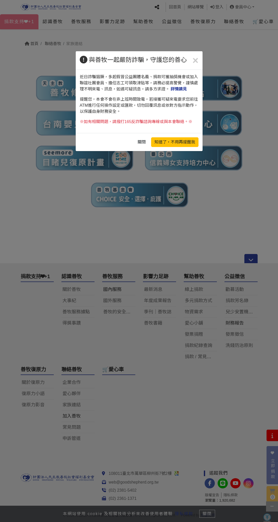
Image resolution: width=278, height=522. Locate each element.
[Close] (195, 60)
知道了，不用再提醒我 (174, 142)
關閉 (142, 142)
